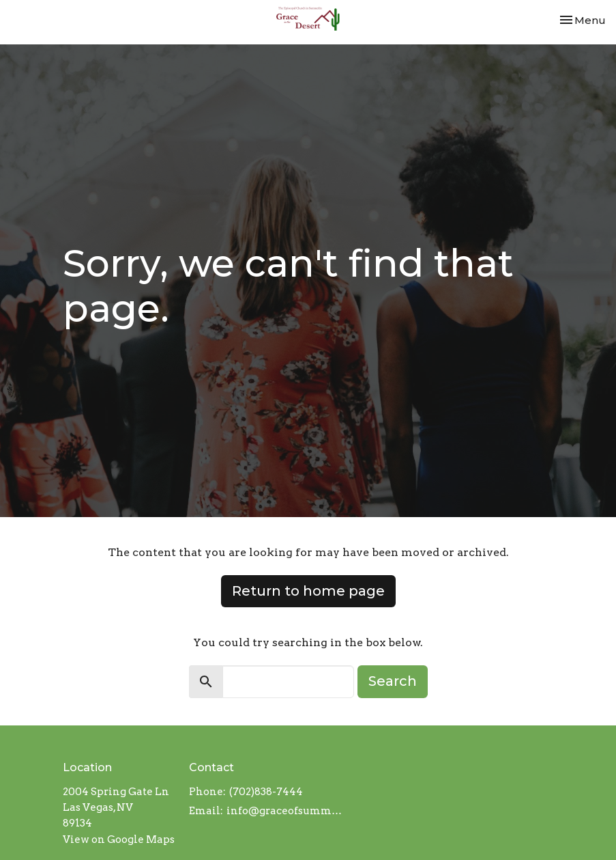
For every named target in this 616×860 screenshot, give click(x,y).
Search (392, 681)
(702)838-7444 (266, 792)
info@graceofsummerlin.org (285, 811)
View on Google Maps (119, 839)
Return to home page (308, 591)
